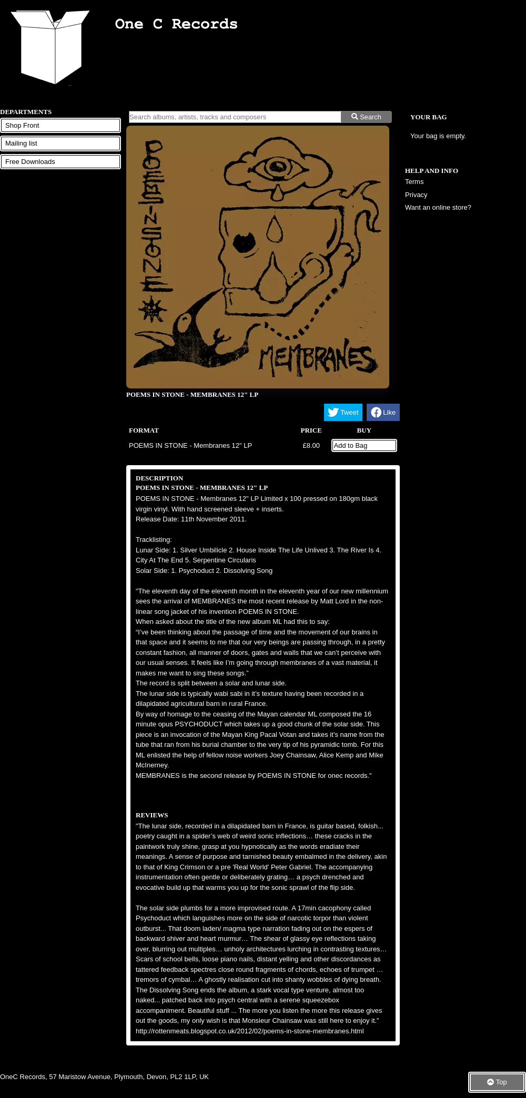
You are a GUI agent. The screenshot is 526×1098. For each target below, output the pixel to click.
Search (366, 117)
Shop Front (22, 125)
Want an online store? (438, 207)
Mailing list (21, 143)
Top (497, 1082)
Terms (414, 182)
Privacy (416, 195)
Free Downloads (30, 162)
